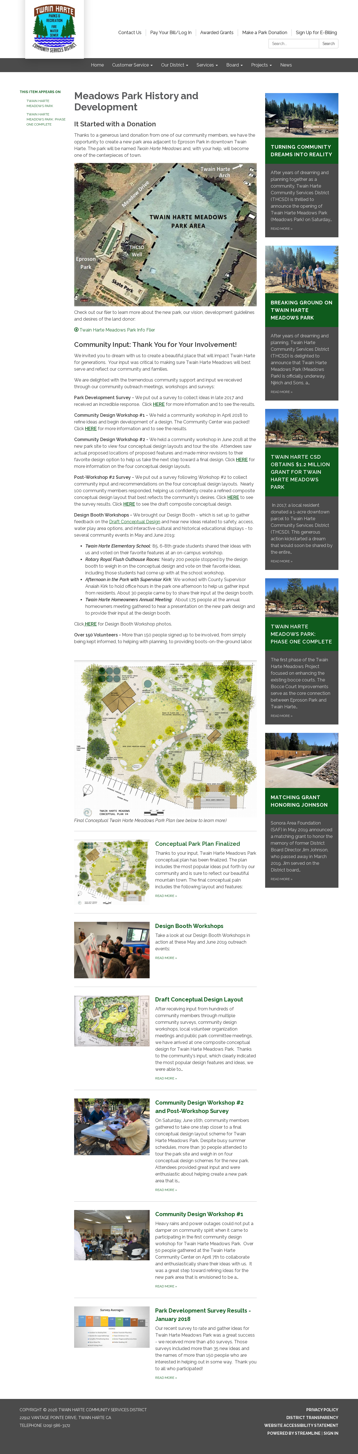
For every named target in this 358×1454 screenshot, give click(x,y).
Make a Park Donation (264, 32)
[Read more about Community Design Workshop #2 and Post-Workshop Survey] (165, 1145)
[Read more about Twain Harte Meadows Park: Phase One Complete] (302, 651)
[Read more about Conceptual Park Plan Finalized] (165, 872)
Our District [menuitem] (172, 65)
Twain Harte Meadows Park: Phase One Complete (46, 119)
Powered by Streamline (294, 1433)
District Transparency (312, 1417)
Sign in (331, 1433)
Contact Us (130, 32)
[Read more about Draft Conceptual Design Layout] (165, 1038)
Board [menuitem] (232, 65)
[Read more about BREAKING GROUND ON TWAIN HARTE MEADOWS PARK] (302, 323)
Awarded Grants (217, 32)
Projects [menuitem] (259, 65)
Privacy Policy (322, 1410)
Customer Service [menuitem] (130, 65)
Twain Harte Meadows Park (40, 103)
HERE (159, 404)
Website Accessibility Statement (301, 1425)
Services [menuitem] (205, 65)
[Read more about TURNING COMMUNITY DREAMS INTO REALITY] (302, 165)
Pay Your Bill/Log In (171, 32)
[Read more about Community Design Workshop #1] (165, 1249)
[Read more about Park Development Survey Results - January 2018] (165, 1343)
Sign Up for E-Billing (316, 32)
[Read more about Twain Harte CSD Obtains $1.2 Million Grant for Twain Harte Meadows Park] (302, 489)
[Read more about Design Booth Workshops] (165, 950)
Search (328, 43)
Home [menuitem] (97, 65)
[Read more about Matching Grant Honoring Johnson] (302, 810)
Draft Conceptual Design (134, 521)
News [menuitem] (286, 65)
